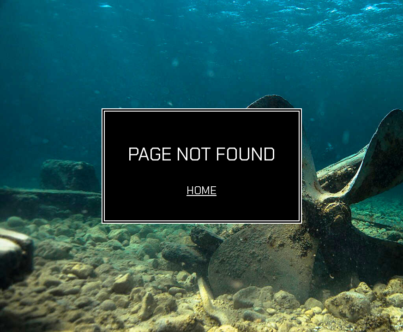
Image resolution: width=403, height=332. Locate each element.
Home (201, 190)
